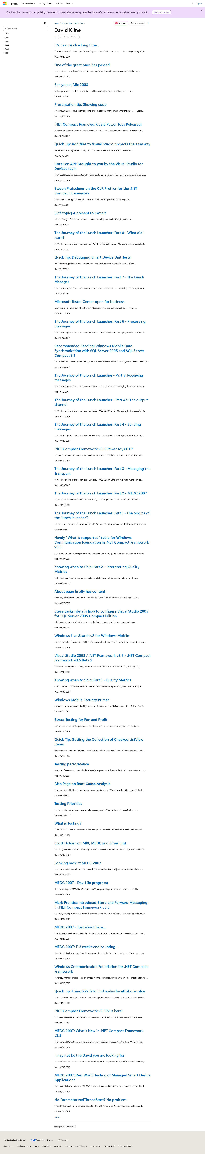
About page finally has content (79, 591)
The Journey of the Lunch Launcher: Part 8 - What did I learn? (99, 235)
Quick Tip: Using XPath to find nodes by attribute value (99, 991)
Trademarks (108, 1146)
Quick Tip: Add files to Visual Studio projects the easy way (102, 143)
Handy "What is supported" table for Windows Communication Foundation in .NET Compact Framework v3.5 (101, 542)
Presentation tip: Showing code (80, 104)
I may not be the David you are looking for (89, 1055)
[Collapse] (45, 23)
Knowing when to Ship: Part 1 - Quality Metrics (92, 679)
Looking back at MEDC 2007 (77, 862)
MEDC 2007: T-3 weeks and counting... (86, 946)
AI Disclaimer (8, 1146)
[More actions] (148, 23)
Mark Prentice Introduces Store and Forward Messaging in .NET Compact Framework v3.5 (100, 904)
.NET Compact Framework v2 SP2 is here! (88, 1010)
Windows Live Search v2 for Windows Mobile (91, 635)
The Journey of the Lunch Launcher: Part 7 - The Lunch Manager (99, 279)
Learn (56, 23)
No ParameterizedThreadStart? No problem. (90, 1099)
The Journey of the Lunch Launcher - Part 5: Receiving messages (98, 377)
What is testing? (67, 823)
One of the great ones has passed (82, 64)
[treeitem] (25, 34)
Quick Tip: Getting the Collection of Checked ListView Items (98, 741)
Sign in (199, 3)
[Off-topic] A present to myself (80, 212)
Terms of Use (95, 1146)
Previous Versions (24, 1146)
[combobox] (25, 29)
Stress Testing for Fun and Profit (80, 719)
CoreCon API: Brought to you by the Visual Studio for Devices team (98, 166)
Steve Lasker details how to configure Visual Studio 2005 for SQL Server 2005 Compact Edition (101, 613)
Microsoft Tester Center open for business (89, 301)
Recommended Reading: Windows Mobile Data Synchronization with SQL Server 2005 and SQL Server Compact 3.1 (99, 350)
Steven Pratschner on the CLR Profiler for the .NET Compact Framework (95, 190)
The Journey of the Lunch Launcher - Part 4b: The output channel (101, 402)
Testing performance (71, 763)
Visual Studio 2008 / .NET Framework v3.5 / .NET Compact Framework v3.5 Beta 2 (102, 657)
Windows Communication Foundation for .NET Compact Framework (101, 969)
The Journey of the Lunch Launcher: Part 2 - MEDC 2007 (100, 493)
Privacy (57, 1146)
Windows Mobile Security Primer (81, 699)
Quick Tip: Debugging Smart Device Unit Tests (92, 257)
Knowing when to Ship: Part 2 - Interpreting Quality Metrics (96, 569)
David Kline (78, 23)
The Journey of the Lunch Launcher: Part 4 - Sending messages (97, 426)
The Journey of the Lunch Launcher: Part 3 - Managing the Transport (102, 471)
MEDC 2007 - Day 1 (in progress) (81, 882)
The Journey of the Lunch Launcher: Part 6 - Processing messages (100, 323)
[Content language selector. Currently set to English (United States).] (15, 1140)
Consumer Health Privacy (75, 1146)
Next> (57, 1116)
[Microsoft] (5, 3)
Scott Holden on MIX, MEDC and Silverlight (90, 842)
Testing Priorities (68, 803)
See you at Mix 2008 (71, 84)
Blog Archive (67, 23)
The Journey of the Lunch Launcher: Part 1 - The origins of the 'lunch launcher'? (101, 515)
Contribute (46, 1146)
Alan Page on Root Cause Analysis (82, 783)
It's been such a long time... (76, 44)
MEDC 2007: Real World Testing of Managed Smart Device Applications (102, 1077)
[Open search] (192, 3)
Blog (35, 1146)
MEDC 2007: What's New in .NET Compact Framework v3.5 (99, 1033)
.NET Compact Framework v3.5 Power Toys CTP (93, 448)
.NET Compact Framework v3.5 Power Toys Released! (98, 124)
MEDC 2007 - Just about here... (80, 926)
